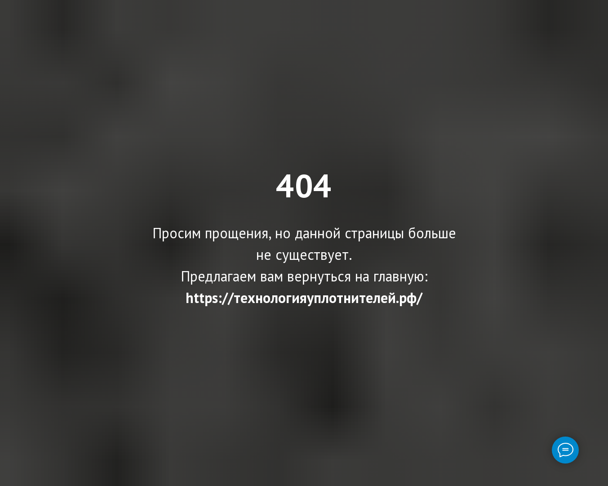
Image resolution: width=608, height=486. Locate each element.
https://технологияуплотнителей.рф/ (304, 297)
